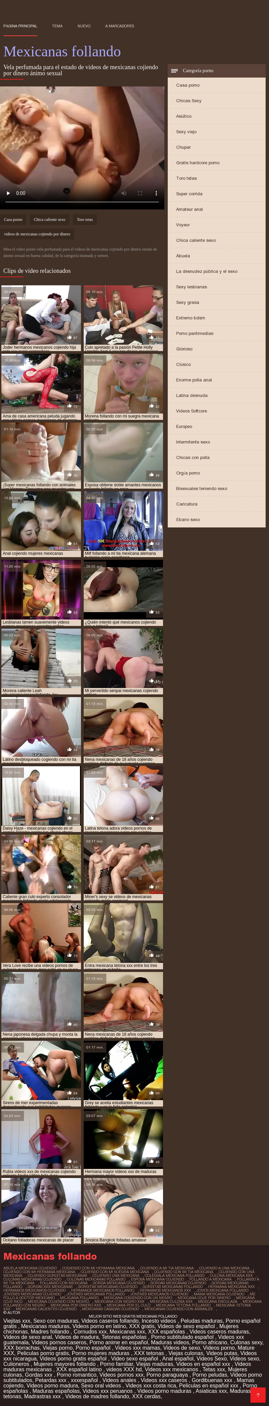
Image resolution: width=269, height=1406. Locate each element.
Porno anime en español (118, 1342)
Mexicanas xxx (127, 1332)
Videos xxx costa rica (151, 1385)
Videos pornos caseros (59, 1342)
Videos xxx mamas (137, 1348)
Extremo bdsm (190, 317)
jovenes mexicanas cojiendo (32, 1294)
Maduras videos (170, 1342)
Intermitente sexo (193, 441)
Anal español (178, 1358)
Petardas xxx (51, 1380)
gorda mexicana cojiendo (119, 1283)
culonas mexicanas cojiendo (32, 1279)
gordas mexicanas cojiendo (178, 1283)
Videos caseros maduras (219, 1332)
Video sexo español (135, 1358)
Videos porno (219, 1348)
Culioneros (17, 1364)
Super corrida (189, 193)
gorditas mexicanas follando (173, 1287)
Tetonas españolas (125, 1337)
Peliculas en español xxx (209, 1385)
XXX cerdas (146, 1396)
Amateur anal (189, 209)
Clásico (183, 364)
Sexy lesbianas (191, 286)
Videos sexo (244, 1358)
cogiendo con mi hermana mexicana (98, 1268)
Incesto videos (159, 1321)
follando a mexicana (210, 1279)
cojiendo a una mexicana (224, 1268)
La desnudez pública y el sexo (206, 271)
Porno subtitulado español (183, 1337)
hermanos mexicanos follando (102, 1290)
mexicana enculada (217, 1301)
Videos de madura (77, 1337)
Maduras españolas (56, 1391)
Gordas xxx (39, 1375)
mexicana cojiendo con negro (58, 1301)
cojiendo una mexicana (115, 1275)
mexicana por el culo (129, 1305)
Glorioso (184, 348)
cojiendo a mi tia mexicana (167, 1268)
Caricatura (186, 504)
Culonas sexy (246, 1342)
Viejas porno (58, 1348)
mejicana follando (79, 1298)
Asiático (183, 116)
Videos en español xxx (204, 1364)
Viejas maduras (154, 1364)
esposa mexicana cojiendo (157, 1279)
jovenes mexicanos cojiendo (159, 1294)
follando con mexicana (63, 1283)
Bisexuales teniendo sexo (201, 488)
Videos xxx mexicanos (172, 1369)
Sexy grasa (187, 302)
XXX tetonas (149, 1353)
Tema (57, 26)
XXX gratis (142, 1326)
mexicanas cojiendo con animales (178, 1309)
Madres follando (51, 1332)
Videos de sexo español (187, 1326)
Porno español (94, 1348)
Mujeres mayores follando (65, 1364)
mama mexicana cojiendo (219, 1294)
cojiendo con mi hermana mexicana (39, 1272)
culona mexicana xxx (231, 1275)
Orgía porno (188, 473)
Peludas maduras (202, 1321)
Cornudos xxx (90, 1332)
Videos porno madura (52, 1385)
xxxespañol (85, 1380)
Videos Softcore (191, 410)
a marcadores (119, 26)
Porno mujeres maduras (101, 1353)
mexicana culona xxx (171, 1301)
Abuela (183, 255)
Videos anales (120, 1380)
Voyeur (183, 224)
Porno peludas (209, 1375)
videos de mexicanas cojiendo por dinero (37, 234)
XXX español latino (80, 1369)
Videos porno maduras (165, 1391)
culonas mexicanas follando (96, 1279)
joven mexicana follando (222, 1290)
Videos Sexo (211, 1358)
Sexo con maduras (55, 1321)
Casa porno (187, 85)
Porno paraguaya (167, 1375)
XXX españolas (167, 1332)
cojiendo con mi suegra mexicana (115, 1272)
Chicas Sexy (188, 100)
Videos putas (221, 1353)
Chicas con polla (193, 457)
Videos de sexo (181, 1348)
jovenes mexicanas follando (95, 1294)
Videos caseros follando (110, 1321)
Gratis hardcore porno (197, 162)
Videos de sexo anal (27, 1337)
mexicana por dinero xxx (76, 1305)
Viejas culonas (185, 1353)
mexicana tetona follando (183, 1305)
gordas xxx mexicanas (50, 1287)
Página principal (20, 26)
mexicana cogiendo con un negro (138, 1298)
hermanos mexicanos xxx (165, 1290)
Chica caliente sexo (196, 240)
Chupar (183, 147)
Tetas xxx (214, 1369)
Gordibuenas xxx (213, 1380)
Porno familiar (116, 1364)
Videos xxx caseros (165, 1380)
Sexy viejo (186, 131)
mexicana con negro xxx (119, 1301)
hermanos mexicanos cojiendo (34, 1290)
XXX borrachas (21, 1348)
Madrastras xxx (43, 1396)
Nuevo (84, 26)
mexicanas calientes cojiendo (46, 1309)
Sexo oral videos (102, 1385)
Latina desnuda (192, 395)
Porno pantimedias (194, 333)
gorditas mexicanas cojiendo (107, 1287)
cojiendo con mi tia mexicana (183, 1272)
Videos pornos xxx (121, 1375)
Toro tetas (186, 178)
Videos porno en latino (99, 1326)
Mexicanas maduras (45, 1326)
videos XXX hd (124, 1369)
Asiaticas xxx (211, 1391)
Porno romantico (76, 1375)
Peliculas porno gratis (43, 1353)
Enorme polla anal (194, 379)
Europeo (184, 426)
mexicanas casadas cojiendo (110, 1309)
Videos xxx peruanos (108, 1391)
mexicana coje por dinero (204, 1298)
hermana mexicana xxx (231, 1287)
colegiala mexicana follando (175, 1275)
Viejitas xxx (16, 1321)
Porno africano (209, 1342)
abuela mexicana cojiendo (30, 1268)
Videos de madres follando (97, 1396)
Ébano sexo (188, 519)
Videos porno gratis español (74, 1358)
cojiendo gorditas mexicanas (57, 1275)
